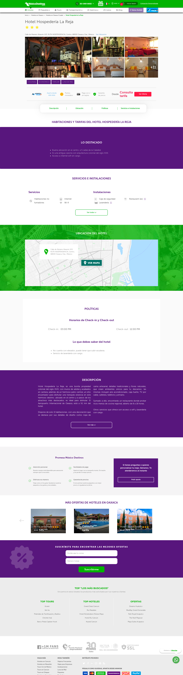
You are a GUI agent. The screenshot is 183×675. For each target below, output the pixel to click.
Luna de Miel (62, 670)
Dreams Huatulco (135, 606)
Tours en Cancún (43, 670)
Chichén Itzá (47, 618)
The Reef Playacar (136, 618)
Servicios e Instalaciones (130, 108)
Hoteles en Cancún (44, 661)
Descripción (54, 108)
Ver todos (91, 212)
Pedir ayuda (135, 480)
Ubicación (79, 108)
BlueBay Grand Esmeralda (135, 610)
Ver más (91, 425)
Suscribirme (91, 569)
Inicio (26, 15)
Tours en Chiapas (43, 672)
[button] (77, 10)
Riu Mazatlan (91, 610)
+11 (153, 67)
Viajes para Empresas (65, 664)
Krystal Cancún (91, 622)
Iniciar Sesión (131, 3)
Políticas (105, 108)
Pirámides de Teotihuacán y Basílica (47, 614)
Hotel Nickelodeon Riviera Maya (91, 614)
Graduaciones (62, 667)
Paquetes (61, 672)
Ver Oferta (143, 94)
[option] (48, 522)
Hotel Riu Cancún (91, 618)
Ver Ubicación (101, 34)
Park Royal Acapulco (135, 614)
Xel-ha (47, 610)
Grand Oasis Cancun (91, 606)
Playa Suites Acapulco (136, 622)
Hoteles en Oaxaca (37, 15)
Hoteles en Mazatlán (44, 664)
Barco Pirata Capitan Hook (47, 622)
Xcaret (47, 606)
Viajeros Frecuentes (64, 661)
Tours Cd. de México (44, 667)
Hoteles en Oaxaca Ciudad (54, 15)
